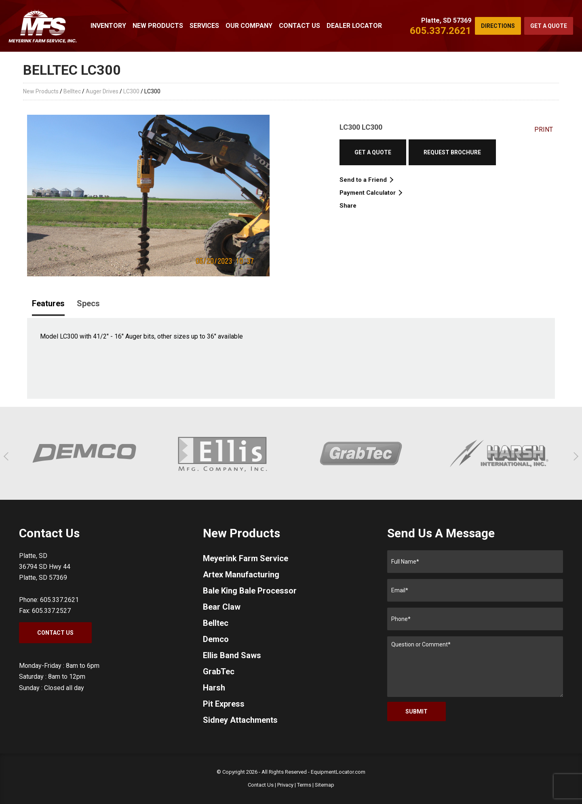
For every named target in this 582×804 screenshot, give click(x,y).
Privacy (285, 785)
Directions (498, 26)
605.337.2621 (440, 30)
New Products (158, 25)
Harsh (214, 687)
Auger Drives (102, 91)
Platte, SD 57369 (446, 20)
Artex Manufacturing (241, 574)
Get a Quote (548, 26)
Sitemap (324, 785)
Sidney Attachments (240, 720)
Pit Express (224, 704)
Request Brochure (452, 152)
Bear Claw (221, 607)
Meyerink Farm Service (245, 558)
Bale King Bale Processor (250, 591)
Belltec (72, 91)
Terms (304, 785)
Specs (88, 303)
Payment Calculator (370, 192)
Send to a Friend (366, 179)
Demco (216, 639)
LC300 (131, 91)
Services (204, 25)
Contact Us (299, 25)
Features (48, 303)
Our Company (249, 25)
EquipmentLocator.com (338, 772)
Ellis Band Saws (232, 655)
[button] (8, 456)
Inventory (108, 25)
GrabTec (218, 671)
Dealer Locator (354, 25)
